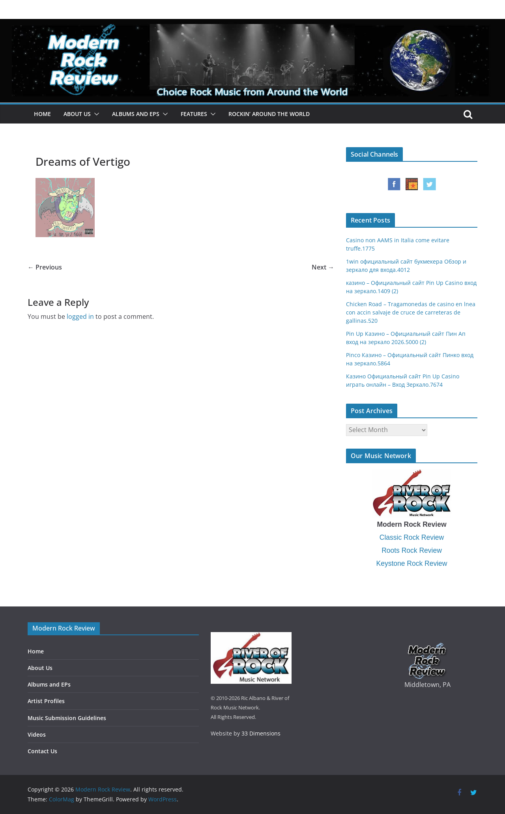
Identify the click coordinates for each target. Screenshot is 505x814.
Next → (323, 267)
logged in (80, 316)
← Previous (45, 267)
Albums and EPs (135, 114)
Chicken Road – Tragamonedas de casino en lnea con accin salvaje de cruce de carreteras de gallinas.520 (410, 312)
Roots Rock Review (412, 550)
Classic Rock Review (412, 537)
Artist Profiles (46, 701)
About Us (77, 114)
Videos (37, 734)
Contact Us (42, 751)
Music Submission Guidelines (67, 718)
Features (194, 114)
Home (42, 114)
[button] (95, 114)
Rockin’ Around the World (269, 114)
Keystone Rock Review (411, 563)
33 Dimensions (261, 733)
